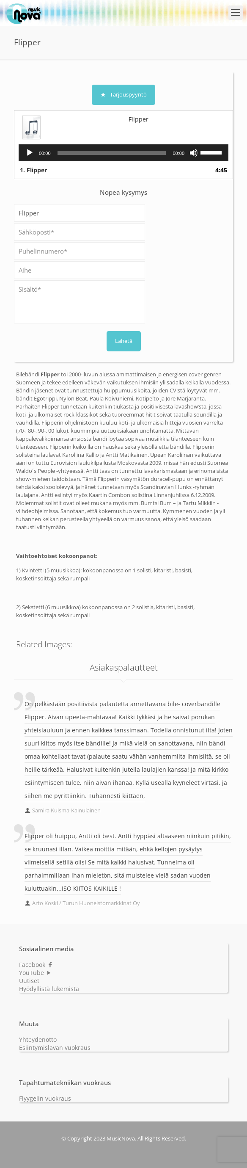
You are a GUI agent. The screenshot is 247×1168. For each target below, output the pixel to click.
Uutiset (29, 981)
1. (33, 170)
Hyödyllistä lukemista (49, 989)
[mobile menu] (235, 13)
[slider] (112, 153)
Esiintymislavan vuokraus (55, 1048)
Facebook (36, 965)
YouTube (35, 973)
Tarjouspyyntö (123, 94)
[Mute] (193, 153)
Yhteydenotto (38, 1039)
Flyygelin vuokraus (45, 1098)
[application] (123, 152)
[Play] (29, 153)
